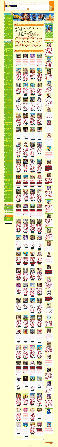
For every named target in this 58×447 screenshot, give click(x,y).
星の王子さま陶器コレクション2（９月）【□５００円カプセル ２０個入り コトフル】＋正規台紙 (49, 260)
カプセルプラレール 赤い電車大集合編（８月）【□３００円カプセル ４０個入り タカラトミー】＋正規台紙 (33, 91)
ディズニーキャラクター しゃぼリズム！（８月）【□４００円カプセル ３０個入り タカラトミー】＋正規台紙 (26, 197)
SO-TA (16, 42)
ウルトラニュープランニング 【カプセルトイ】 (8, 100)
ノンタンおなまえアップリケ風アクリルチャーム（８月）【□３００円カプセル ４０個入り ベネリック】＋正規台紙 (18, 401)
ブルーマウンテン (22, 42)
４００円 (31, 37)
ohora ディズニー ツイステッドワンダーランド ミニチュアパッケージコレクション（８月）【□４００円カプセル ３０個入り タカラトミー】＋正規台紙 (39, 307)
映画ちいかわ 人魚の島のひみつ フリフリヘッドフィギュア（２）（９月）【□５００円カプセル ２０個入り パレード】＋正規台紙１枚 (48, 222)
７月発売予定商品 (8, 18)
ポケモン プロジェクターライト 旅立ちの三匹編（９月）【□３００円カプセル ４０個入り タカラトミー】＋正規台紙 (18, 121)
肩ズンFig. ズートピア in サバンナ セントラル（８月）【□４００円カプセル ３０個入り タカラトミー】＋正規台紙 (39, 76)
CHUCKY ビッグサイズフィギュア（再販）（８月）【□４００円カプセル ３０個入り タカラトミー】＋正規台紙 (26, 167)
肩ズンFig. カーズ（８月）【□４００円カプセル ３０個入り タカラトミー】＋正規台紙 (25, 306)
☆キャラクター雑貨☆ (8, 184)
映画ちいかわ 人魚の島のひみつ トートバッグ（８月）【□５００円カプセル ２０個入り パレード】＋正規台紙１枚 (19, 260)
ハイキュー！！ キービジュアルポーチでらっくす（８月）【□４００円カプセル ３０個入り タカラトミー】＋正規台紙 (39, 136)
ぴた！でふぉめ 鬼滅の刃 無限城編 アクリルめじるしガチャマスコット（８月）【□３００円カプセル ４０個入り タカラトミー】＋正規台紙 (25, 106)
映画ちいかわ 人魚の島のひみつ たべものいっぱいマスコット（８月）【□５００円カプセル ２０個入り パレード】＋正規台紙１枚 (49, 101)
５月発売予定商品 (8, 15)
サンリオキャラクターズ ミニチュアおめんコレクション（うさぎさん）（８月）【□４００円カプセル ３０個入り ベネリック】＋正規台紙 (33, 370)
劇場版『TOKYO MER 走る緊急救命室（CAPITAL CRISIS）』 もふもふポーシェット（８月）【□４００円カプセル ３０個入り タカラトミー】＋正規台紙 (32, 152)
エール (39, 44)
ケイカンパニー (35, 44)
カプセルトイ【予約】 (8, 160)
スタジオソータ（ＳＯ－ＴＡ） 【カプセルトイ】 (9, 70)
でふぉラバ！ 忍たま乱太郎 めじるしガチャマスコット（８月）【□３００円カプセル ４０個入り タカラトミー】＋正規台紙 (32, 213)
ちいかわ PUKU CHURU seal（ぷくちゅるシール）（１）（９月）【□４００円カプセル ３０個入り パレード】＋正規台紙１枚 (48, 51)
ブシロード (7, 166)
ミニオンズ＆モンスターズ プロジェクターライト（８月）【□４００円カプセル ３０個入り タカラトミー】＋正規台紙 (18, 168)
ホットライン (30, 41)
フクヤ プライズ (8, 169)
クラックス (27, 38)
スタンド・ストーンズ (33, 42)
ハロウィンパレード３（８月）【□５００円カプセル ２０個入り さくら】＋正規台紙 (19, 290)
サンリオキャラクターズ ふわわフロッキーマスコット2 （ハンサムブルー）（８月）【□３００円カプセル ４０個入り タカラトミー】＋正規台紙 (33, 106)
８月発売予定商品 (8, 21)
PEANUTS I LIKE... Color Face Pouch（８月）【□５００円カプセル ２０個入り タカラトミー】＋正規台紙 (39, 121)
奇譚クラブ (25, 41)
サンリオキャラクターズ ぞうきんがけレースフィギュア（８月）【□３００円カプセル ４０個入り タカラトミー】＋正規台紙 (19, 106)
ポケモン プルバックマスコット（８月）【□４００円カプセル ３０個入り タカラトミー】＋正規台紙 (49, 88)
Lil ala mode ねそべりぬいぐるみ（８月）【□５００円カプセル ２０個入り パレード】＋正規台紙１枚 (39, 260)
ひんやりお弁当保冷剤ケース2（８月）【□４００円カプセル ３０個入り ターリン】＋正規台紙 (48, 272)
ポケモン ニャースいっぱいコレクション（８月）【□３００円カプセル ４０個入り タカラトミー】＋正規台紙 (19, 76)
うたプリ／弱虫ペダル (8, 188)
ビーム (23, 44)
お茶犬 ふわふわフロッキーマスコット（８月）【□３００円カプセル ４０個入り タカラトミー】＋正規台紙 (19, 306)
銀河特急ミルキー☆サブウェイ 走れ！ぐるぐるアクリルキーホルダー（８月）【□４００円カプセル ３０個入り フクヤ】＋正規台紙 (48, 403)
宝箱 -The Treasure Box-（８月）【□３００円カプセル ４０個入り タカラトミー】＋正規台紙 (26, 212)
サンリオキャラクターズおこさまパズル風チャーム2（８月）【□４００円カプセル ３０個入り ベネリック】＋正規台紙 (39, 353)
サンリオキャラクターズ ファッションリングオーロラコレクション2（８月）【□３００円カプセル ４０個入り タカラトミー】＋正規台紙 (39, 106)
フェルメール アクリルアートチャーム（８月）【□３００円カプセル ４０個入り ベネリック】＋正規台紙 (33, 401)
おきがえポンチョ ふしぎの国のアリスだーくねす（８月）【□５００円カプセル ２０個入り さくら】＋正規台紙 (25, 291)
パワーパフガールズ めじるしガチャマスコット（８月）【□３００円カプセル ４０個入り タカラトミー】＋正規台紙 (32, 62)
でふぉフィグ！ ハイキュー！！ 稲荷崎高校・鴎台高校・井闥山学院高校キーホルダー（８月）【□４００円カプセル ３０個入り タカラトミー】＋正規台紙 (25, 152)
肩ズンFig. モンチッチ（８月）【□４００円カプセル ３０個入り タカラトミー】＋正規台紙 (33, 76)
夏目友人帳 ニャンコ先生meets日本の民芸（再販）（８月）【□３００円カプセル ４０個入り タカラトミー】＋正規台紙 (18, 228)
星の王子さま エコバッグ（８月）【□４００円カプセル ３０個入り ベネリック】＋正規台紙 (26, 384)
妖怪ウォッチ (7, 191)
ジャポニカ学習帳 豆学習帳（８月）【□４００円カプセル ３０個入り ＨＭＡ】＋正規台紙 (19, 91)
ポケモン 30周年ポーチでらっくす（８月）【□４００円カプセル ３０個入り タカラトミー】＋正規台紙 (39, 62)
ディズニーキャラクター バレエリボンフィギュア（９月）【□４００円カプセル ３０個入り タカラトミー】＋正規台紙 (39, 91)
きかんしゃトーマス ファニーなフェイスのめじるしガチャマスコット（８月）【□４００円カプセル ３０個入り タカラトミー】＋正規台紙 (39, 168)
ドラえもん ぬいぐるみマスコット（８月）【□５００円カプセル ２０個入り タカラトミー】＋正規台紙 (18, 136)
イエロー (22, 38)
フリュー (6, 165)
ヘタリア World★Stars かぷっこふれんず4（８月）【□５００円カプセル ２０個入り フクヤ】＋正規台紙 (49, 323)
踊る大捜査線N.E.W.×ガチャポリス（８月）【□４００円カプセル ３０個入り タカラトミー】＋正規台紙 (39, 150)
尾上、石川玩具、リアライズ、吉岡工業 (35, 38)
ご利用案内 (7, 212)
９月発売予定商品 (8, 23)
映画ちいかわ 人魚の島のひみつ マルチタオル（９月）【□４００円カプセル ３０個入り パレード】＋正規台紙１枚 (33, 244)
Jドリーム (35, 41)
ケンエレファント (33, 45)
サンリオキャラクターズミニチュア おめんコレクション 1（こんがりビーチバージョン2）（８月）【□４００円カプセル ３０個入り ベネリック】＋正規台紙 (33, 386)
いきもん (17, 41)
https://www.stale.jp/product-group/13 (33, 34)
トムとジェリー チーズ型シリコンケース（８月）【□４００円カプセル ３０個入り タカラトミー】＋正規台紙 (19, 323)
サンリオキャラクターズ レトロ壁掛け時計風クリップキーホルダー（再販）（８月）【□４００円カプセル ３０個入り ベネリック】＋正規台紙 (39, 339)
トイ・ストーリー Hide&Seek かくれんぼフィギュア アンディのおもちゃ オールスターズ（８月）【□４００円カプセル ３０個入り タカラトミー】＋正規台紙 (32, 308)
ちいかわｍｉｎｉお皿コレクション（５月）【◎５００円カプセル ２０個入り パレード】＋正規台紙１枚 (49, 430)
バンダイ (6, 176)
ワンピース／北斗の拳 (8, 183)
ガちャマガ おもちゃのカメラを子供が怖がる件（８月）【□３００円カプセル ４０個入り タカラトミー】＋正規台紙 (39, 197)
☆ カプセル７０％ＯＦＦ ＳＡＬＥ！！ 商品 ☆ (9, 34)
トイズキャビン (40, 41)
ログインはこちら (8, 219)
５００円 (34, 37)
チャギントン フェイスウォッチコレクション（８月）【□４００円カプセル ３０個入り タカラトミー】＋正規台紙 (19, 183)
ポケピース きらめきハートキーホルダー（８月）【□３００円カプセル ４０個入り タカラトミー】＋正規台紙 (39, 291)
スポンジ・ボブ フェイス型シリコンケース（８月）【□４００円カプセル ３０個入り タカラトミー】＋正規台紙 (33, 323)
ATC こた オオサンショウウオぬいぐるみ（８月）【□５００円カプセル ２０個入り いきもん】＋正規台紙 (49, 349)
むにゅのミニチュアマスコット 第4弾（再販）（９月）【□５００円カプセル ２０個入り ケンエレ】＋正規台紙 (25, 416)
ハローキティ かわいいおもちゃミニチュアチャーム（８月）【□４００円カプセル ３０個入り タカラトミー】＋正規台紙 (25, 77)
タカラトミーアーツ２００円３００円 (22, 37)
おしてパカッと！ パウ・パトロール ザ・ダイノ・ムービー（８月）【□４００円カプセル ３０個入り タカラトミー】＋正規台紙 (33, 168)
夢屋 (21, 44)
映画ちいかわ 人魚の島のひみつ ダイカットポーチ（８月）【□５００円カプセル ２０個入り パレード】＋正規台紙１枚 (25, 260)
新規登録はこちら (8, 218)
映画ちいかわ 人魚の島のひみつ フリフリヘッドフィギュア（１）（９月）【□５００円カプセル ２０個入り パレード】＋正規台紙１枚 (48, 208)
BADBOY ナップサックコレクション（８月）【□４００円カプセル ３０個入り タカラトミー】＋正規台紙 (26, 136)
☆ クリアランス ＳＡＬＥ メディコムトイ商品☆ (9, 28)
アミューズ (17, 38)
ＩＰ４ (27, 42)
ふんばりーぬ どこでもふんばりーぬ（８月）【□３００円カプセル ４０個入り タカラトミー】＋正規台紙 (33, 197)
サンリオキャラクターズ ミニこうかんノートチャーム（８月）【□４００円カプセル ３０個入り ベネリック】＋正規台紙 (18, 384)
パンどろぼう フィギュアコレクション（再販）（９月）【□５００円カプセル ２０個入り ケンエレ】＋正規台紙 (32, 416)
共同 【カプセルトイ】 (9, 124)
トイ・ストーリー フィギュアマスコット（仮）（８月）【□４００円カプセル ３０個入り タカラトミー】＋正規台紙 (33, 338)
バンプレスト (7, 171)
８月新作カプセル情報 (8, 20)
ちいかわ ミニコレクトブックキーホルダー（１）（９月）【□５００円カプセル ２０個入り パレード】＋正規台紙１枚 (32, 227)
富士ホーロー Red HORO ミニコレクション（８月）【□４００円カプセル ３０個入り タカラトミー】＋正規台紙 (19, 338)
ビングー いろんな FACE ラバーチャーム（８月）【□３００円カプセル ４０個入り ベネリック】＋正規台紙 (26, 401)
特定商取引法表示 (8, 210)
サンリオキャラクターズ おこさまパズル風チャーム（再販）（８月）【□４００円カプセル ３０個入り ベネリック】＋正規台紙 (33, 354)
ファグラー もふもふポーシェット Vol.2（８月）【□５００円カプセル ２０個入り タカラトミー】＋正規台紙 (33, 121)
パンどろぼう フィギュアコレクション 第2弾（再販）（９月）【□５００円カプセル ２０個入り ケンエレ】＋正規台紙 (18, 416)
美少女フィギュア (8, 194)
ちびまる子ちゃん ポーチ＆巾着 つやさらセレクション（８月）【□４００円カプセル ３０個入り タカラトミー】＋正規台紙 (33, 136)
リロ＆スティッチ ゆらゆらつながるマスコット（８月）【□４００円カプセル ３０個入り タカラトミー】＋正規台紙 (19, 197)
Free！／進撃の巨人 (8, 190)
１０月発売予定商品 (8, 24)
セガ (6, 172)
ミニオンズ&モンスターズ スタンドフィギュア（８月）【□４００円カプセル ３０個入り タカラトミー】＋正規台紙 (25, 323)
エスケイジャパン (28, 44)
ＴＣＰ (18, 44)
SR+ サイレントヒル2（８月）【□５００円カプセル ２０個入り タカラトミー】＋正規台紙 (26, 121)
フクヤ (21, 41)
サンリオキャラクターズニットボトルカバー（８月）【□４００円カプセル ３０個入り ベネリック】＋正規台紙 (26, 369)
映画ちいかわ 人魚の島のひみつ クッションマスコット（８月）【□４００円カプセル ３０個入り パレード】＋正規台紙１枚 (25, 277)
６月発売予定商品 (8, 17)
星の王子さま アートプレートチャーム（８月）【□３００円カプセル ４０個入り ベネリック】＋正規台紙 (39, 384)
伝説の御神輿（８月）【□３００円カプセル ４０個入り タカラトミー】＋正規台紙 (18, 211)
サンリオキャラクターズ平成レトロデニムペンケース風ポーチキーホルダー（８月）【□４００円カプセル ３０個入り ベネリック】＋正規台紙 (19, 370)
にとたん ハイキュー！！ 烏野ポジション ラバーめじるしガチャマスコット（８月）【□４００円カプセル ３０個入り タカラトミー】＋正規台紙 (19, 151)
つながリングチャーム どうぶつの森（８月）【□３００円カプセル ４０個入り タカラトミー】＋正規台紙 (18, 62)
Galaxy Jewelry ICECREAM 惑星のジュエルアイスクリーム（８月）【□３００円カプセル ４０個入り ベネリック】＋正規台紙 (39, 402)
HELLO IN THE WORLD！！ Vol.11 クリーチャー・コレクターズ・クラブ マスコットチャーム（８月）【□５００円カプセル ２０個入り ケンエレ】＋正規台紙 (26, 432)
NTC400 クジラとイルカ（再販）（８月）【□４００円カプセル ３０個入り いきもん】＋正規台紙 (49, 298)
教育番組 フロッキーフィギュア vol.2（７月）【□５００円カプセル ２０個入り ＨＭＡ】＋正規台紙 (48, 64)
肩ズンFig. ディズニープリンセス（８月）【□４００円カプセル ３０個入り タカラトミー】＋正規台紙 (32, 183)
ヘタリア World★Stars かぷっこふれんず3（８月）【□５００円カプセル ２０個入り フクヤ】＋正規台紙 (49, 310)
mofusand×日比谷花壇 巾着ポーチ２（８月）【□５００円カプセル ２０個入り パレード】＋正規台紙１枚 (18, 276)
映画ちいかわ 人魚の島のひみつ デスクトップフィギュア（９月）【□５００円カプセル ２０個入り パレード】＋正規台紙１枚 (26, 244)
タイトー (6, 168)
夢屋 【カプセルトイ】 (9, 55)
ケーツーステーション (19, 45)
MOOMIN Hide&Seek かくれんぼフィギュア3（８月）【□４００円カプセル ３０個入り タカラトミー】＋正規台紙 (25, 338)
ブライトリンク (27, 45)
